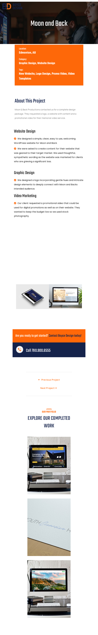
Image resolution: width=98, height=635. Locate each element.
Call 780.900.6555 (38, 350)
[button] (19, 296)
